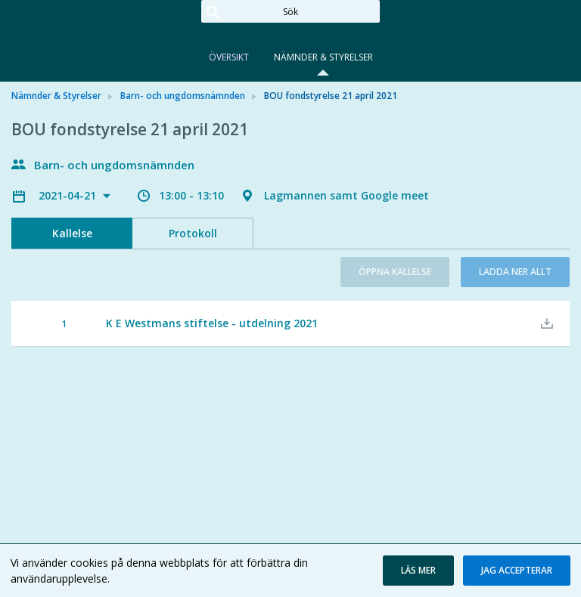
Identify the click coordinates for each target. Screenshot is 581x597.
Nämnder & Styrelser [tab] (323, 57)
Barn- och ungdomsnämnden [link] (182, 95)
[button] (418, 570)
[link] (87, 33)
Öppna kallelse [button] (395, 271)
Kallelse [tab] (72, 233)
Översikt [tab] (229, 57)
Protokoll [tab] (193, 233)
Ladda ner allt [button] (515, 271)
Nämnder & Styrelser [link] (56, 95)
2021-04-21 (69, 195)
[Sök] (290, 11)
